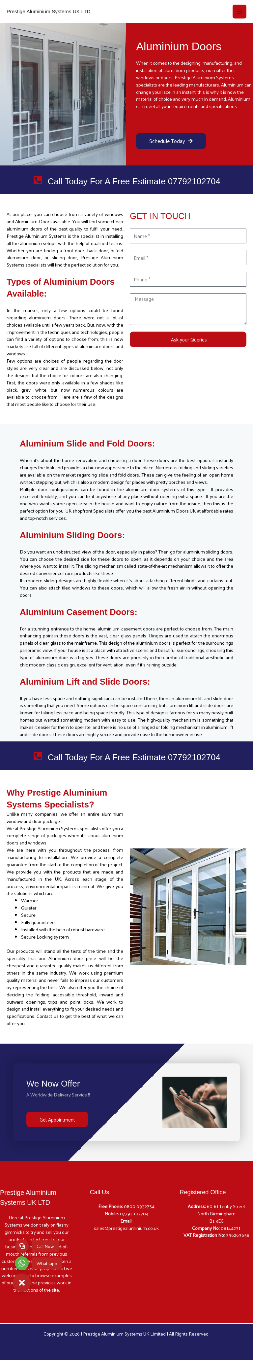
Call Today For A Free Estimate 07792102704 (134, 181)
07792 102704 (134, 1213)
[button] (22, 1282)
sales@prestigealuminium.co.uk (126, 1228)
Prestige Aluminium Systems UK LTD (49, 11)
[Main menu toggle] (239, 11)
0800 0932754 (139, 1206)
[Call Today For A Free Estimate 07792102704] (38, 180)
